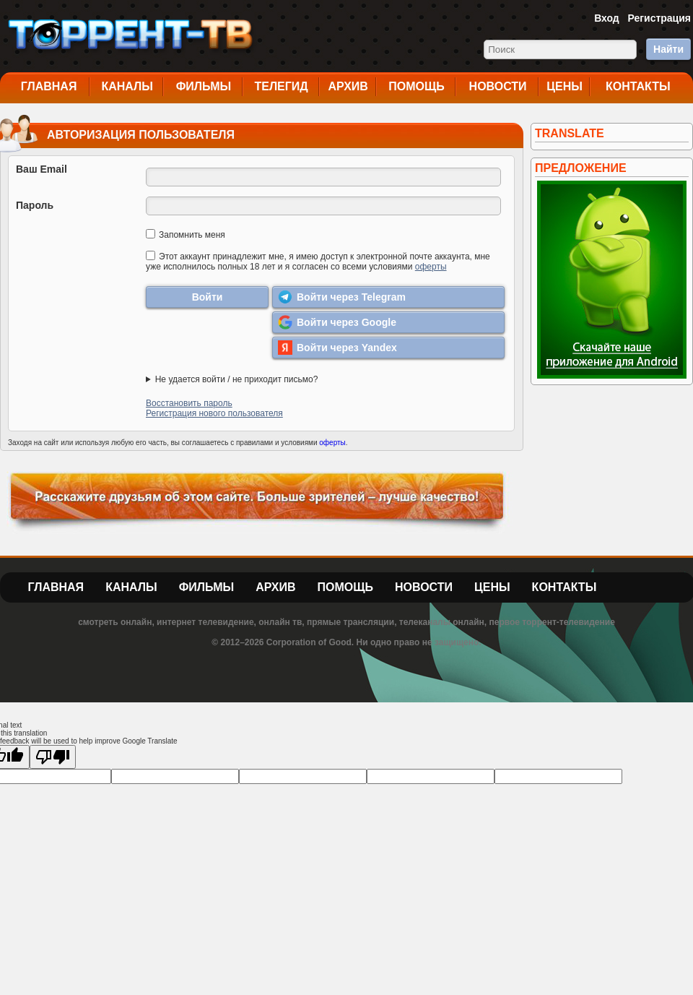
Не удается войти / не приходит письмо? (236, 379)
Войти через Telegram (342, 297)
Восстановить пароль (189, 403)
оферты (431, 267)
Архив (348, 86)
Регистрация (659, 18)
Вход (606, 18)
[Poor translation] (53, 757)
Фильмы (203, 86)
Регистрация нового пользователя (214, 413)
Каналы (127, 86)
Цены (564, 86)
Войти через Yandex (337, 347)
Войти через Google (337, 322)
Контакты (638, 86)
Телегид (281, 86)
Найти (668, 49)
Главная (49, 86)
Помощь (416, 86)
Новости (498, 86)
